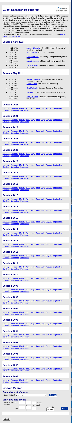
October (6, 110)
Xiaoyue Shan (32, 65)
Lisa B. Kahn (32, 84)
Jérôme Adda (32, 52)
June (38, 108)
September (57, 108)
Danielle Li (31, 92)
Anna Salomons (33, 61)
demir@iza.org (14, 36)
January (6, 108)
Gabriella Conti (33, 57)
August (49, 108)
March (22, 108)
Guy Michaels (32, 88)
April (28, 108)
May (33, 108)
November (14, 110)
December (24, 110)
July (43, 108)
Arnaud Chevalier (34, 48)
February (14, 108)
